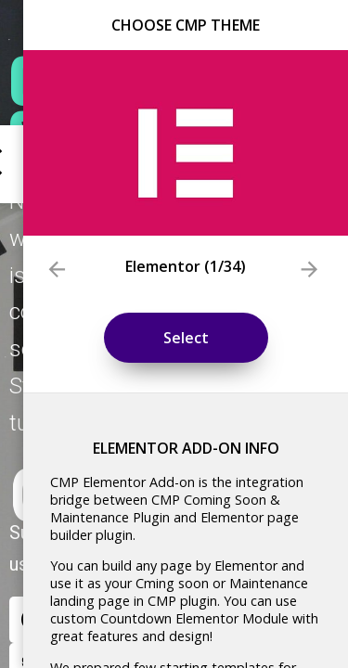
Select (186, 338)
